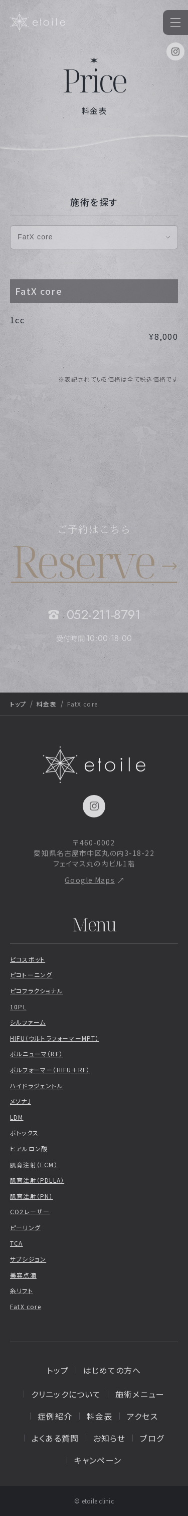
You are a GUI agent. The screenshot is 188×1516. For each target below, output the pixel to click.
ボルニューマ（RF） (36, 1053)
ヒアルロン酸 (29, 1148)
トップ (18, 704)
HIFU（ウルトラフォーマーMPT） (54, 1038)
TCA (16, 1243)
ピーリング (25, 1227)
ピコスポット (27, 959)
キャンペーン (97, 1460)
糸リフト (21, 1290)
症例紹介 (55, 1416)
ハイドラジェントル (36, 1085)
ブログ (151, 1438)
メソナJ (20, 1101)
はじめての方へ (112, 1370)
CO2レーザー (30, 1211)
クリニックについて (66, 1394)
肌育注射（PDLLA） (37, 1180)
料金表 (46, 704)
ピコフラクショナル (36, 990)
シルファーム (28, 1022)
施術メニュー (139, 1394)
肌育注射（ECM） (34, 1164)
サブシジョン (28, 1259)
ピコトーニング (31, 974)
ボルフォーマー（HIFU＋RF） (50, 1069)
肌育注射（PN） (31, 1196)
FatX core (25, 1306)
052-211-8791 (104, 614)
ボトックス (24, 1132)
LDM (17, 1117)
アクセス (142, 1416)
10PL (18, 1006)
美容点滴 (23, 1275)
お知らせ (109, 1438)
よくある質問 (55, 1438)
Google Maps (89, 880)
